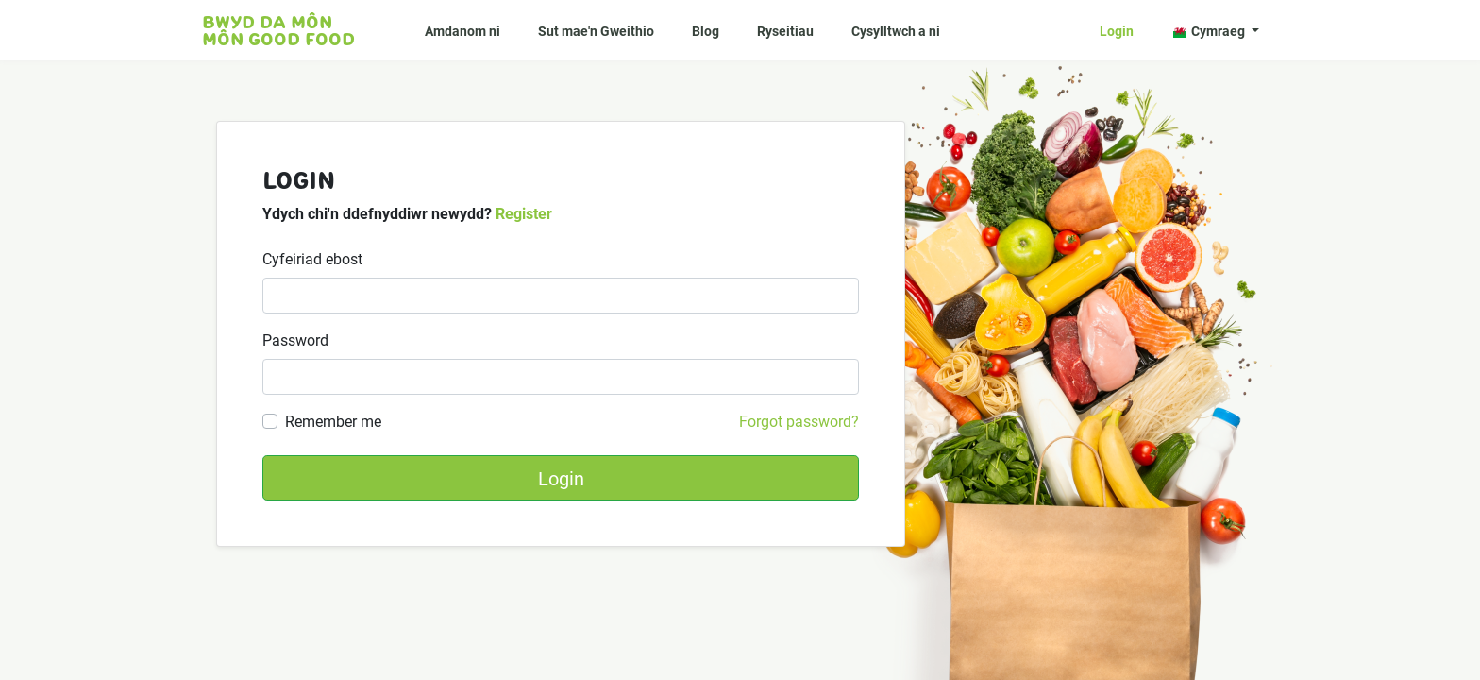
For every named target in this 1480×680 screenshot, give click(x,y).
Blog (705, 31)
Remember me (333, 421)
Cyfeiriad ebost (312, 258)
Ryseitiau (785, 31)
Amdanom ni (462, 31)
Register (524, 213)
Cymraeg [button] (1210, 31)
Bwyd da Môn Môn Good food (278, 30)
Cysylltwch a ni (895, 31)
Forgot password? (799, 421)
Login (1117, 31)
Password (295, 339)
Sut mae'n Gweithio (596, 31)
